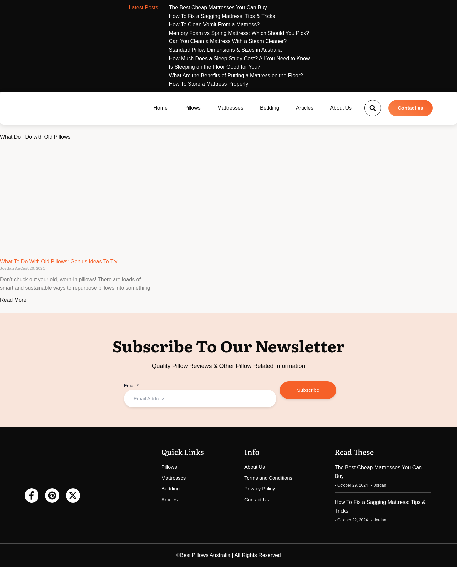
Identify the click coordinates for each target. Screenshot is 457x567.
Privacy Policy (259, 488)
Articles (304, 108)
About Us (341, 108)
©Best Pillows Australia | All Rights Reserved (228, 555)
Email (131, 385)
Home (160, 108)
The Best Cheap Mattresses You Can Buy (378, 472)
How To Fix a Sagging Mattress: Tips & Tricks (380, 506)
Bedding (269, 108)
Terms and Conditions (268, 478)
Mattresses (230, 108)
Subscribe (308, 390)
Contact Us (256, 499)
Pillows (192, 108)
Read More (13, 300)
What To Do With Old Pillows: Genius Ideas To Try (58, 261)
